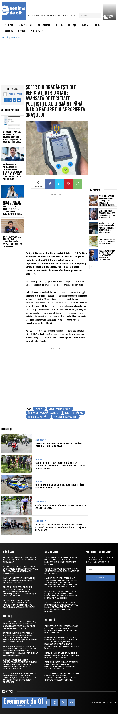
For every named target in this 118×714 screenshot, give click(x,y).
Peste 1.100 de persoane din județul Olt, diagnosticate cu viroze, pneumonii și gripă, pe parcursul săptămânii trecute (19, 603)
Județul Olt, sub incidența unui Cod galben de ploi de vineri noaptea (60, 507)
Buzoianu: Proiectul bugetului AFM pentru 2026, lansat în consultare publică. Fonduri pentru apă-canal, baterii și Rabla (12, 208)
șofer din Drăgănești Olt (65, 416)
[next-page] (96, 267)
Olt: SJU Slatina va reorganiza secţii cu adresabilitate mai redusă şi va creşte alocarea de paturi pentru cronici (60, 594)
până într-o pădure (74, 412)
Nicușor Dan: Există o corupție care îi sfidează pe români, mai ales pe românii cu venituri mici (12, 241)
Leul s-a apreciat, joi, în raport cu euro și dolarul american (107, 241)
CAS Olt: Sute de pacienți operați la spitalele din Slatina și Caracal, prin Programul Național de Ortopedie (20, 570)
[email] (100, 569)
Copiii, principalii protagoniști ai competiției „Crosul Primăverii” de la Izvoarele (61, 571)
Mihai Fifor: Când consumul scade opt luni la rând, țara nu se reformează (107, 214)
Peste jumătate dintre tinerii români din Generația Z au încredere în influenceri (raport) (107, 200)
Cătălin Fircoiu (15, 94)
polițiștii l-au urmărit (38, 416)
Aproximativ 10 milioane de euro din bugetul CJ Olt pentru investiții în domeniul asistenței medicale (60, 561)
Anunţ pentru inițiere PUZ (108, 17)
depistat (39, 408)
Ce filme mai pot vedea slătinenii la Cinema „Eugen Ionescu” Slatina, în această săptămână (61, 655)
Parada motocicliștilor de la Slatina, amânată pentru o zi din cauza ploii (59, 445)
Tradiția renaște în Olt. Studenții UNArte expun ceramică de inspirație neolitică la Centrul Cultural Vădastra (61, 665)
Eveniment (16, 37)
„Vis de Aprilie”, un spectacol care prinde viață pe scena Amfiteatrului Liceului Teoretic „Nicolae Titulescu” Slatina (61, 676)
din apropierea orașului (60, 408)
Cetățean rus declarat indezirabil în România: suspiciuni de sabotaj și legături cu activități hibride (12, 137)
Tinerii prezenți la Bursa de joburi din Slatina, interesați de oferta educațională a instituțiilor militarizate (60, 527)
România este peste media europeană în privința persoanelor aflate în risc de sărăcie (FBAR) (107, 228)
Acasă (5, 37)
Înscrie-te (100, 578)
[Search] (98, 15)
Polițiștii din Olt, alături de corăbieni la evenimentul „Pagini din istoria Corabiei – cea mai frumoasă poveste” (60, 465)
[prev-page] (91, 267)
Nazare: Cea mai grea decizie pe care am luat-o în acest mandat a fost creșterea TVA (107, 255)
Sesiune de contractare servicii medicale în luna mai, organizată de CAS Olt (19, 560)
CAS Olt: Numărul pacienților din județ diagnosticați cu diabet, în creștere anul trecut (19, 580)
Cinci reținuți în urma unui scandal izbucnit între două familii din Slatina (60, 486)
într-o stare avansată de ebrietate (43, 412)
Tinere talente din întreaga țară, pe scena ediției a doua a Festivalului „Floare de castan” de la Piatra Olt (61, 629)
